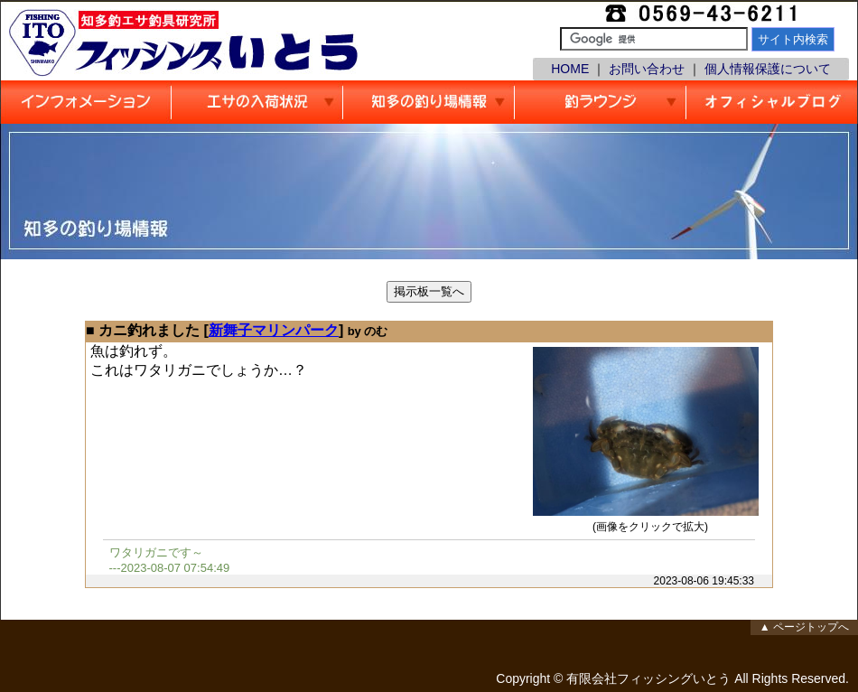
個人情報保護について (767, 68)
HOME (570, 68)
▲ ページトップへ (804, 627)
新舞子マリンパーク (274, 330)
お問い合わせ (647, 68)
